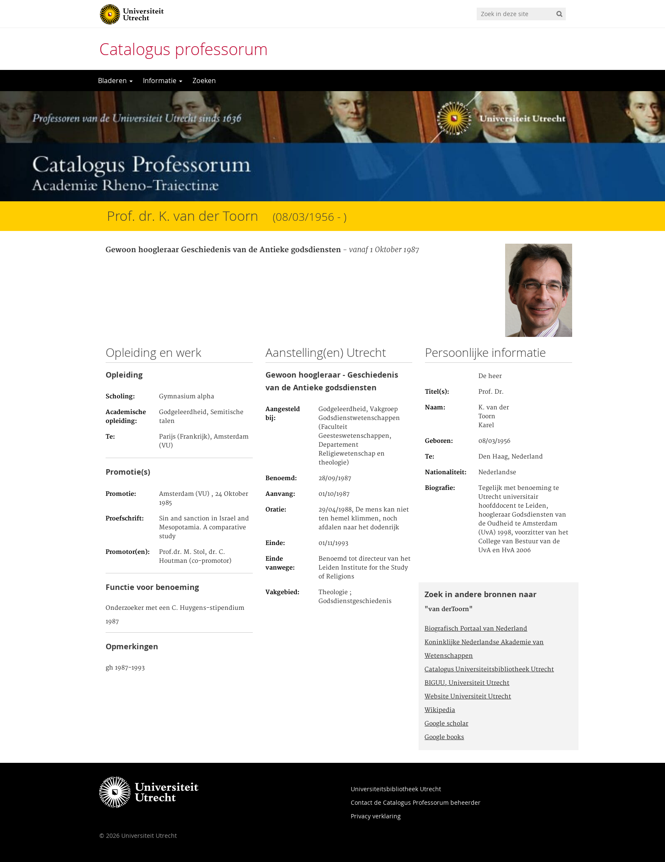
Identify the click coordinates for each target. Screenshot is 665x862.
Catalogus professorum (183, 49)
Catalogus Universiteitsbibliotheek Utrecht (489, 669)
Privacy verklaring (376, 816)
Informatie (162, 80)
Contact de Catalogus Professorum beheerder (416, 802)
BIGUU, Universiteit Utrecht (467, 683)
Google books (444, 737)
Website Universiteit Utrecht (468, 697)
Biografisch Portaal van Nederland (476, 629)
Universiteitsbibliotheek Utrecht (396, 789)
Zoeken (204, 80)
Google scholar (446, 724)
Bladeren (115, 80)
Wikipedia (440, 710)
